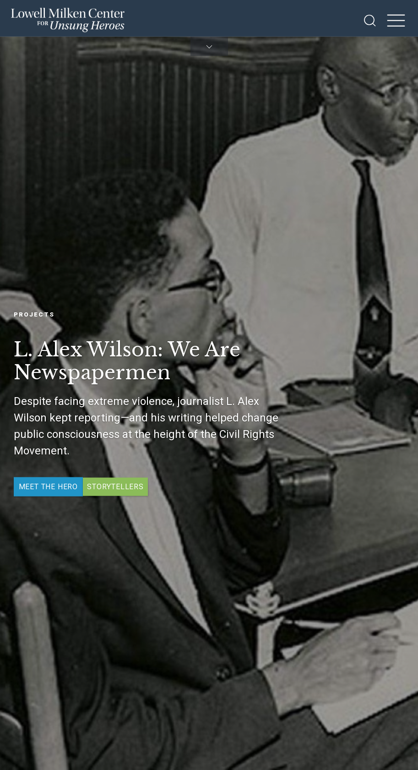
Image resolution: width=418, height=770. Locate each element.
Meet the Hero (48, 486)
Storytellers (115, 486)
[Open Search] (370, 20)
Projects (34, 313)
